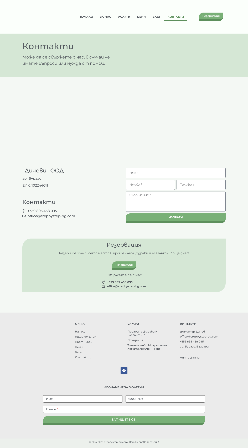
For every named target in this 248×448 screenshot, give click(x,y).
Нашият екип (85, 336)
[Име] (82, 399)
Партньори (83, 342)
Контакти (176, 16)
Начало (86, 16)
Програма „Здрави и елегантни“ (142, 333)
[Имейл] (124, 409)
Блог (157, 16)
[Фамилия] (165, 399)
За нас (105, 16)
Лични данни (190, 357)
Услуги (124, 16)
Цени (141, 16)
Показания (135, 340)
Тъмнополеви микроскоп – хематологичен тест (147, 347)
